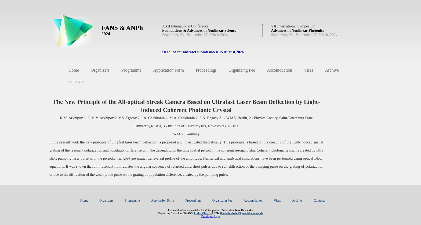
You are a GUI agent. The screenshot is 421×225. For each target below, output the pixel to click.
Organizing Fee (241, 70)
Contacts (76, 81)
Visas (308, 70)
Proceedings (206, 70)
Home (73, 70)
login (217, 216)
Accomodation (279, 70)
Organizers (100, 70)
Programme (131, 70)
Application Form (168, 70)
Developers (207, 216)
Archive (332, 70)
